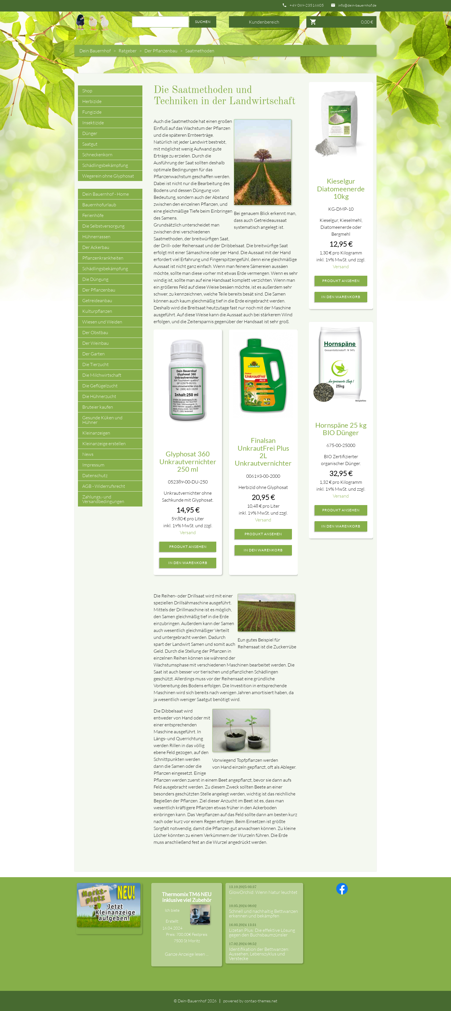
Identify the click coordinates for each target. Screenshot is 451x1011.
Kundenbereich (264, 22)
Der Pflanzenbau (160, 51)
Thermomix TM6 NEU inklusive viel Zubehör (186, 897)
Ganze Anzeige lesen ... (187, 954)
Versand (188, 532)
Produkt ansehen (188, 547)
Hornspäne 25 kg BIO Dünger (340, 429)
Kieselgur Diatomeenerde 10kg (341, 188)
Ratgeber (128, 51)
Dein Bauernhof (95, 51)
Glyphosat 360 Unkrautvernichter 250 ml (187, 461)
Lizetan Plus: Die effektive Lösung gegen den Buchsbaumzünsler (262, 932)
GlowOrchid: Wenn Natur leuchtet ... (263, 894)
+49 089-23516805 (307, 5)
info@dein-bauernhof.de (357, 5)
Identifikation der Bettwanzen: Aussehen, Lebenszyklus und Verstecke (259, 954)
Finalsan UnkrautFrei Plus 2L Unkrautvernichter (263, 451)
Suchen (203, 22)
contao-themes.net (260, 1000)
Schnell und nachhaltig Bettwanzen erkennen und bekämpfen (263, 913)
